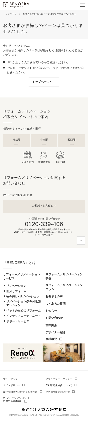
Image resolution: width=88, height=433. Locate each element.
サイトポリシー (11, 385)
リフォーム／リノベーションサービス (21, 276)
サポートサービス (17, 321)
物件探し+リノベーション (22, 296)
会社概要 (51, 339)
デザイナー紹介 (56, 332)
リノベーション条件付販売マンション (23, 303)
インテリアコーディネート (23, 315)
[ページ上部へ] (81, 240)
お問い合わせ (54, 317)
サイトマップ (10, 378)
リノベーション (16, 285)
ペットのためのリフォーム (23, 310)
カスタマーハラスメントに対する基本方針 (16, 399)
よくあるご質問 (56, 303)
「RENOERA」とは (19, 263)
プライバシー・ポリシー (59, 378)
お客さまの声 (54, 296)
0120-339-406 (44, 224)
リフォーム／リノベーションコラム (64, 287)
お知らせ (51, 310)
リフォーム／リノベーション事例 (64, 276)
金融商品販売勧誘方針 (58, 391)
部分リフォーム (16, 291)
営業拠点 (51, 325)
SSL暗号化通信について (59, 385)
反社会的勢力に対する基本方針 (20, 391)
